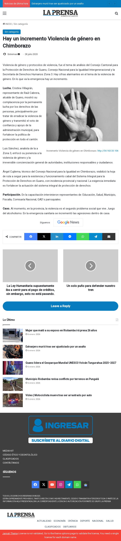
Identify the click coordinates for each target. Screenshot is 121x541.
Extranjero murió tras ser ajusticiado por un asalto (58, 3)
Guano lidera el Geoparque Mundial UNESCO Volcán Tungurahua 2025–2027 (71, 362)
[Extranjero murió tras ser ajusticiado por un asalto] (13, 351)
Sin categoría (21, 24)
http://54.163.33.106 (107, 150)
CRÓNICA (73, 521)
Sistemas (12, 54)
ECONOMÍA (60, 521)
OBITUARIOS (69, 526)
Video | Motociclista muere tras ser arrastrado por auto (59, 395)
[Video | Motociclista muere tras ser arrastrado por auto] (13, 400)
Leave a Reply (60, 306)
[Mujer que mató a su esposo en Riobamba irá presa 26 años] (13, 335)
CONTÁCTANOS (11, 462)
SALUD (110, 521)
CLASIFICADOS (11, 458)
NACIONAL (98, 521)
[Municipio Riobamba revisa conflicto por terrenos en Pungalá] (13, 384)
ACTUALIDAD (44, 521)
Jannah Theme (10, 533)
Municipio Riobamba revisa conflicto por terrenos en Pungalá (62, 379)
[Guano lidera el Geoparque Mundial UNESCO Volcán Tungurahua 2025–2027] (13, 368)
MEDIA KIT (8, 450)
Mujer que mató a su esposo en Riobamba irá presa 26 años (61, 330)
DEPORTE (85, 521)
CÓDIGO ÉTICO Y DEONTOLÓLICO (20, 454)
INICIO (7, 24)
